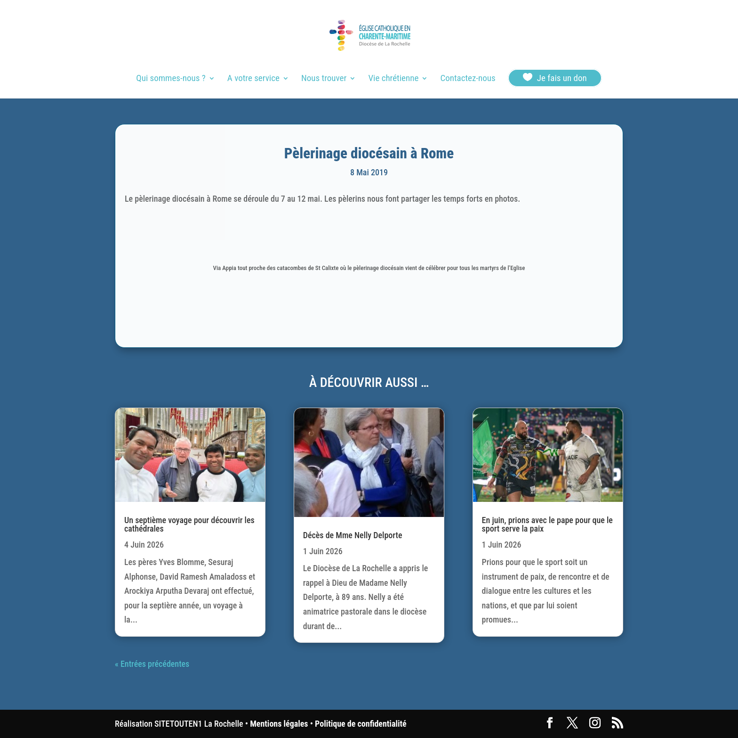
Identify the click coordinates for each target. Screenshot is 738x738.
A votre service (253, 79)
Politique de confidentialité (360, 724)
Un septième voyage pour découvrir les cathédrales (189, 524)
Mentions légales (279, 724)
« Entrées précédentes (152, 664)
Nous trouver (323, 79)
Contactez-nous (467, 79)
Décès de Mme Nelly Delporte (352, 535)
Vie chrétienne (393, 79)
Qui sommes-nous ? (170, 79)
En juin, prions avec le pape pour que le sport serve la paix (547, 524)
